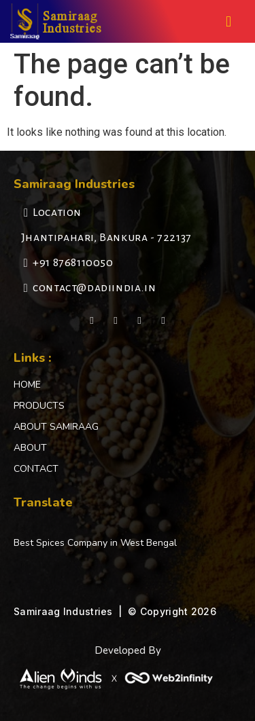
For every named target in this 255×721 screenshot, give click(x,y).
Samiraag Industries (72, 21)
